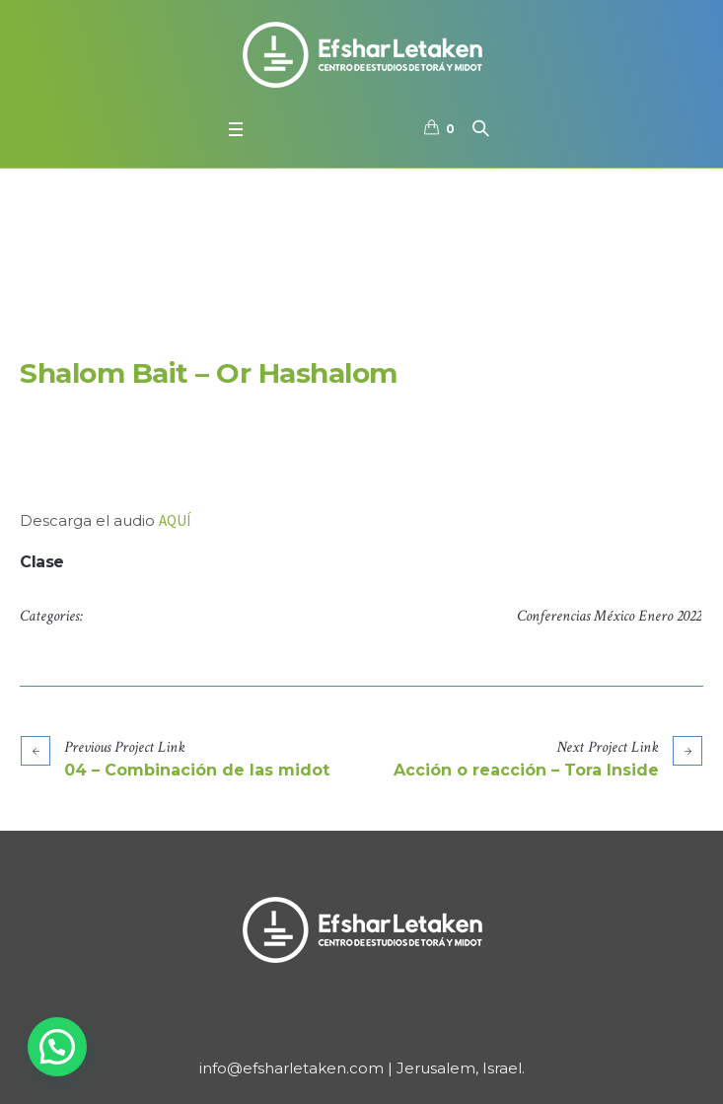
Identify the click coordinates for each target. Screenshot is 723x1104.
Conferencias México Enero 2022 (609, 616)
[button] (57, 1046)
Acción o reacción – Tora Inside (526, 770)
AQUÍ (174, 520)
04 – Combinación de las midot (196, 770)
